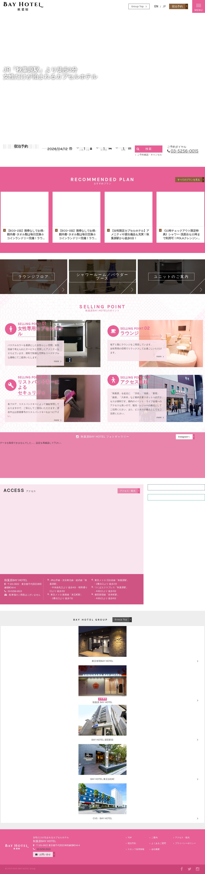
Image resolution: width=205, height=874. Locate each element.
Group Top (137, 6)
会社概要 (155, 849)
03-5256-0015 (184, 150)
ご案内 (154, 837)
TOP (130, 837)
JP (164, 6)
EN (156, 6)
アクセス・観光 (182, 837)
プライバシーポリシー (185, 843)
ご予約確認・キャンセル (149, 154)
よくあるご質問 (158, 843)
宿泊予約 (132, 843)
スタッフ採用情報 (136, 849)
